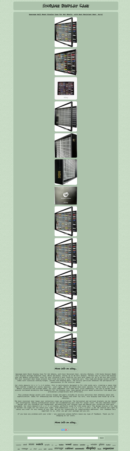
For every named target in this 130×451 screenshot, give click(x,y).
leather (108, 445)
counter (18, 445)
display (91, 448)
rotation (114, 445)
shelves (75, 445)
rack (45, 449)
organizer (108, 448)
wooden (82, 445)
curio (56, 445)
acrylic (47, 445)
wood (68, 444)
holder (61, 445)
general (40, 449)
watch (39, 444)
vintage (25, 448)
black (99, 449)
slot (52, 445)
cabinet (69, 448)
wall (31, 449)
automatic (79, 448)
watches (50, 449)
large (88, 445)
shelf (25, 445)
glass (101, 444)
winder (94, 444)
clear (35, 449)
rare (19, 449)
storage (58, 448)
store (31, 444)
